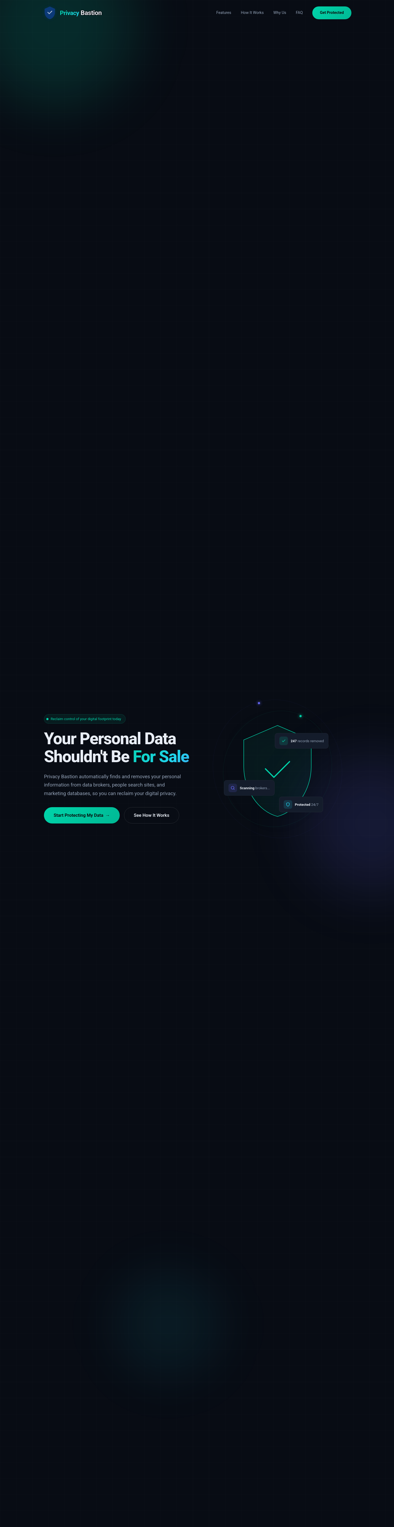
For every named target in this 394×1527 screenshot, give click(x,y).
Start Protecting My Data (82, 823)
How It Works (252, 12)
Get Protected (332, 12)
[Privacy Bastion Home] (72, 13)
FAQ (299, 12)
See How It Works (152, 823)
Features (223, 12)
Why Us (279, 12)
